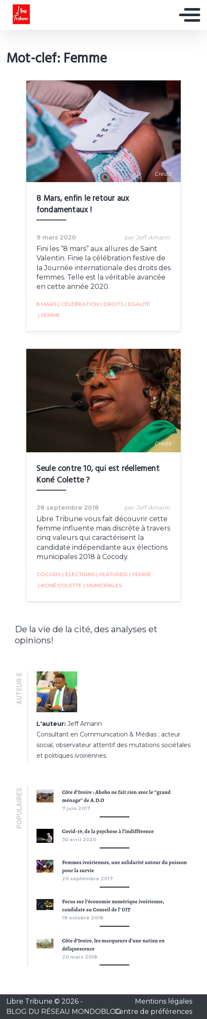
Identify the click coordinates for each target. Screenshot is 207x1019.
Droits (112, 304)
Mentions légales (163, 1001)
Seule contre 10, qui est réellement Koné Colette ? (97, 474)
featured (112, 574)
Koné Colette (60, 585)
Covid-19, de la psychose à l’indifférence (108, 831)
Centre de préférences (153, 1012)
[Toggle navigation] (189, 15)
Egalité (137, 304)
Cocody (48, 574)
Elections (78, 574)
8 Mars (46, 304)
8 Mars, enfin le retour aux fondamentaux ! (82, 204)
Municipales (103, 585)
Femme (49, 315)
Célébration (78, 304)
